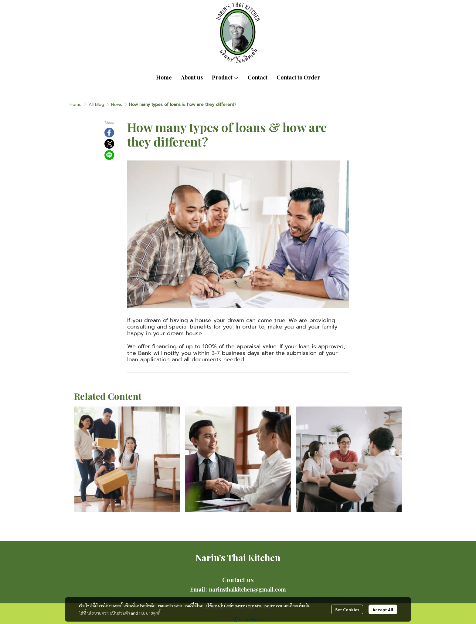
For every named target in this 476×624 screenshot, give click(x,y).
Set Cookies (347, 609)
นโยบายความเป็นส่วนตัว (108, 613)
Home (76, 104)
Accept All (382, 609)
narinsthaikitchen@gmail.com (247, 589)
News (116, 104)
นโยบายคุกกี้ (150, 613)
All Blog (96, 104)
